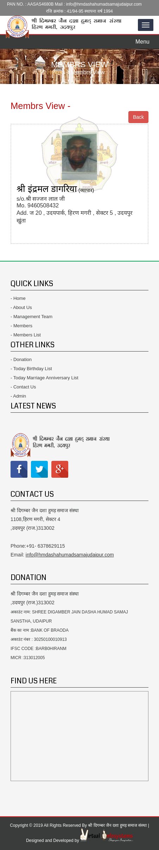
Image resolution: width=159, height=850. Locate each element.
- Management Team (31, 316)
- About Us (21, 307)
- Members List (26, 334)
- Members (21, 325)
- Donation (21, 359)
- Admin (18, 396)
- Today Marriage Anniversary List (44, 377)
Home (54, 72)
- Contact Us (23, 386)
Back (138, 117)
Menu (144, 39)
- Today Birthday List (31, 368)
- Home (18, 298)
